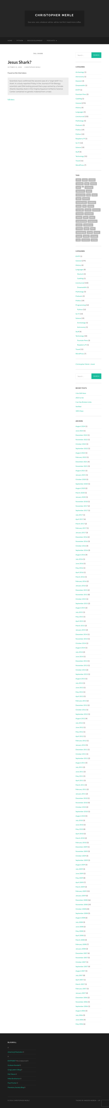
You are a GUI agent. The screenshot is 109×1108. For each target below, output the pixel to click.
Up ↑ (99, 1100)
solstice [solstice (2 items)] (79, 228)
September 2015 (82, 603)
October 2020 (81, 479)
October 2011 (81, 754)
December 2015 (81, 590)
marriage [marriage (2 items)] (80, 210)
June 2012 (79, 727)
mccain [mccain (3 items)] (88, 210)
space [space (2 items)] (86, 228)
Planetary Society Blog (16, 1087)
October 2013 (81, 670)
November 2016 (81, 541)
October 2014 (81, 643)
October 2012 (81, 710)
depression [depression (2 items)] (80, 191)
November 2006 (81, 1002)
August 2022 (80, 453)
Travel (78, 161)
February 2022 (81, 457)
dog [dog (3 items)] (88, 195)
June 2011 (79, 772)
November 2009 (81, 851)
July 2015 (79, 612)
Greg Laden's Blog (14, 1070)
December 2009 (81, 847)
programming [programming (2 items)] (81, 221)
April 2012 (79, 736)
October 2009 (81, 856)
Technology (80, 156)
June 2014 (79, 656)
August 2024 (80, 426)
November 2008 (81, 904)
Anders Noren (90, 1100)
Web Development (35, 40)
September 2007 (82, 966)
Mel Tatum (11, 1074)
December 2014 (81, 634)
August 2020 (80, 488)
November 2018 (81, 501)
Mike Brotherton (14, 1078)
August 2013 (80, 679)
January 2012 (81, 745)
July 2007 (79, 975)
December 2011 (81, 749)
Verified (78, 406)
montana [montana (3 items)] (80, 214)
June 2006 (79, 1020)
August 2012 (80, 718)
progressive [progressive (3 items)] (92, 221)
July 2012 (79, 723)
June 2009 (79, 873)
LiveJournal (80, 116)
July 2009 (79, 869)
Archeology (80, 72)
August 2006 (80, 1011)
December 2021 (81, 462)
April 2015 (79, 621)
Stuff (77, 152)
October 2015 (81, 599)
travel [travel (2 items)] (90, 232)
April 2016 (79, 572)
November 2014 (81, 639)
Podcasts (51, 40)
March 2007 (80, 984)
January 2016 (81, 586)
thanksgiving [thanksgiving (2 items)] (81, 232)
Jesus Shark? (19, 62)
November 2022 (81, 439)
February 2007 (81, 989)
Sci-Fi (78, 143)
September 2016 (82, 550)
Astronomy (80, 77)
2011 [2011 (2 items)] (78, 180)
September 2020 (82, 484)
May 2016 (79, 568)
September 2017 (82, 510)
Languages (79, 112)
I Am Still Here (81, 393)
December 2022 (81, 435)
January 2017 (81, 532)
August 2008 (80, 918)
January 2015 (81, 630)
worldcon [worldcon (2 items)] (85, 240)
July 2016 (79, 559)
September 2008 (82, 913)
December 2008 (81, 900)
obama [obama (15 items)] (79, 217)
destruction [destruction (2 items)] (80, 195)
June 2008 (79, 927)
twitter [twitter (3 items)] (86, 236)
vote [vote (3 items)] (78, 240)
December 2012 (81, 705)
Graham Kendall (14, 1065)
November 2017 (81, 506)
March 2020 (80, 493)
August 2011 (80, 763)
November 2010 (81, 803)
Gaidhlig (79, 99)
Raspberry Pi (80, 139)
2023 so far (80, 398)
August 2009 (80, 865)
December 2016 (81, 537)
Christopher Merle (54, 15)
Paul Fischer (12, 1083)
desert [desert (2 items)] (89, 191)
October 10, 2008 (15, 67)
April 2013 (79, 696)
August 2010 (80, 816)
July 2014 (79, 652)
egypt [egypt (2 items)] (78, 198)
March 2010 (80, 838)
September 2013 (82, 674)
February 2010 (81, 842)
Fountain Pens (81, 94)
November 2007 (81, 958)
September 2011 (82, 758)
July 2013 (79, 683)
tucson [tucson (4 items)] (97, 232)
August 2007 (80, 971)
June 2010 (79, 825)
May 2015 (79, 617)
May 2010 (79, 829)
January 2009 (81, 896)
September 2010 (82, 811)
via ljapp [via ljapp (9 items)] (94, 236)
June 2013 (79, 687)
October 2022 (81, 444)
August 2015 (80, 608)
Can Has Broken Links (84, 402)
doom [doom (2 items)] (94, 195)
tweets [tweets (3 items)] (79, 236)
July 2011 (79, 767)
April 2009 (79, 882)
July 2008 (79, 922)
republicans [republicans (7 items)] (88, 225)
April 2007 (79, 980)
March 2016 (80, 577)
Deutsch (79, 81)
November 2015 (81, 594)
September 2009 (82, 860)
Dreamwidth (80, 85)
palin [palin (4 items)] (85, 217)
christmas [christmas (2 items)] (89, 187)
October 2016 (81, 546)
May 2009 (79, 878)
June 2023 (79, 431)
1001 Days (79, 411)
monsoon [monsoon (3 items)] (96, 210)
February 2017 (81, 528)
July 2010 (79, 820)
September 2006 (82, 1006)
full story (11, 99)
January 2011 (81, 794)
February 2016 (81, 581)
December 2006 (81, 997)
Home (10, 40)
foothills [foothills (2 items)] (86, 198)
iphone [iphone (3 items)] (90, 206)
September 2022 (82, 448)
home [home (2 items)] (78, 206)
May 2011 (79, 776)
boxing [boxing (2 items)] (93, 184)
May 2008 (79, 931)
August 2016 (80, 555)
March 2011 (80, 785)
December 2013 (81, 661)
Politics (78, 130)
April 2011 (79, 780)
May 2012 (79, 732)
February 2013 (81, 701)
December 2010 (81, 798)
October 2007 (81, 962)
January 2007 (81, 993)
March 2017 (80, 524)
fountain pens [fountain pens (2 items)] (81, 202)
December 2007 (81, 953)
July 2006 (79, 1015)
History (78, 107)
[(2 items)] (83, 187)
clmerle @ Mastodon (15, 1052)
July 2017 (79, 515)
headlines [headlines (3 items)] (92, 202)
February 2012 (81, 741)
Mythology (80, 121)
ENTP (78, 90)
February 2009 (81, 891)
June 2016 (79, 563)
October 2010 (81, 807)
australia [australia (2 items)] (79, 184)
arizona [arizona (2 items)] (92, 180)
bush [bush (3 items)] (78, 187)
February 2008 (81, 944)
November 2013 (81, 665)
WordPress (80, 165)
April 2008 (79, 935)
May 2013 (79, 692)
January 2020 (81, 497)
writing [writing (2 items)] (94, 240)
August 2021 (80, 471)
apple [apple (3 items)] (85, 180)
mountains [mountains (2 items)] (89, 214)
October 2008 (81, 909)
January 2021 (81, 475)
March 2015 (80, 626)
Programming (81, 305)
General (78, 103)
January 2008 (81, 949)
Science (78, 147)
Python (20, 40)
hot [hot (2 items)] (84, 206)
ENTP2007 (12, 1061)
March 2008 (80, 940)
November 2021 (81, 466)
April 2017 (79, 519)
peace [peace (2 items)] (92, 217)
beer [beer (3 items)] (86, 184)
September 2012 (82, 714)
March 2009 (80, 887)
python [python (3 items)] (79, 225)
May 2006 (79, 1024)
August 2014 (80, 648)
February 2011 (81, 789)
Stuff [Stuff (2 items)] (92, 228)
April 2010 (79, 834)
